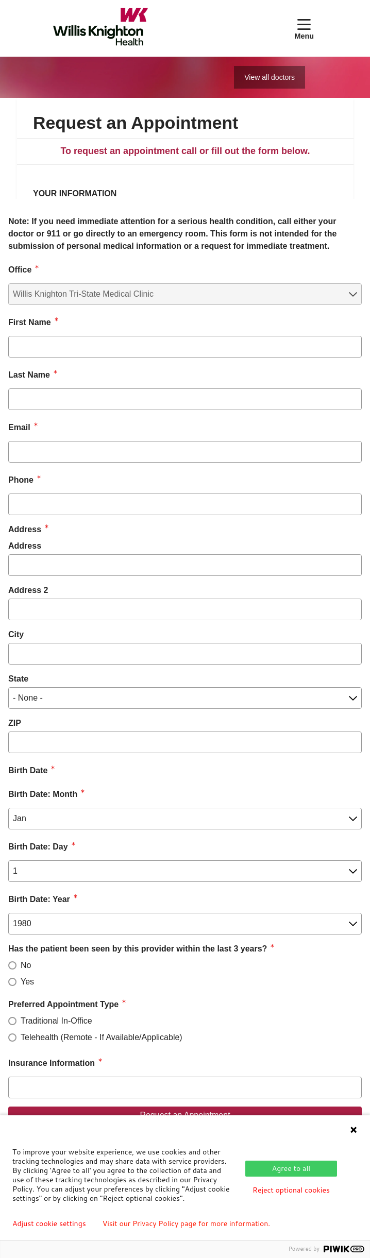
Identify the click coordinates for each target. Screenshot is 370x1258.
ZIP (14, 723)
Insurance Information (51, 1063)
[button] (306, 28)
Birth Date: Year (39, 899)
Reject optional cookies (291, 1190)
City (16, 634)
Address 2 (28, 590)
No (26, 965)
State (18, 678)
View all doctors (269, 77)
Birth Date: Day (38, 846)
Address (24, 545)
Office (19, 269)
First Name (29, 322)
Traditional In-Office (56, 1020)
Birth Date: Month (42, 794)
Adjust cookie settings (49, 1223)
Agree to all (291, 1168)
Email (19, 427)
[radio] (12, 965)
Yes (27, 981)
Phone (20, 479)
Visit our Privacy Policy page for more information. (187, 1223)
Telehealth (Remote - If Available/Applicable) (101, 1037)
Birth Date (27, 770)
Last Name (29, 374)
